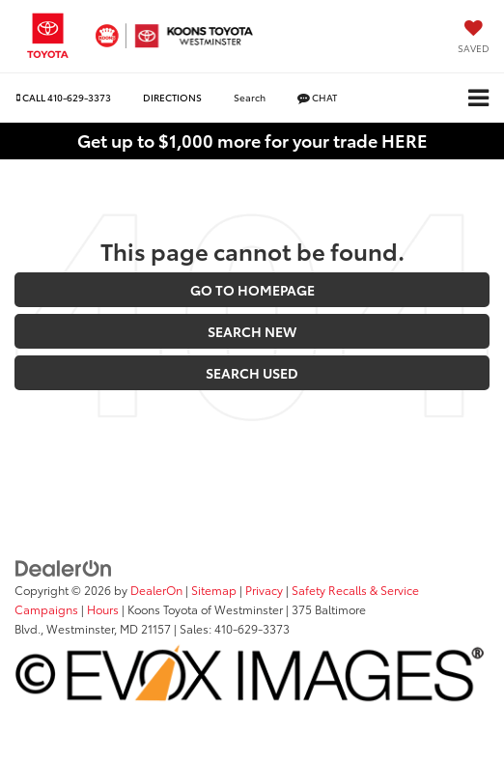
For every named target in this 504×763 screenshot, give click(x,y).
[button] (63, 97)
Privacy (264, 589)
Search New (252, 331)
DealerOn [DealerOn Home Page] (156, 589)
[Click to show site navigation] (478, 98)
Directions (172, 97)
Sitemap (214, 589)
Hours (103, 609)
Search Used (252, 372)
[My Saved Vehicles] (474, 38)
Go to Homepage (252, 289)
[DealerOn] (63, 566)
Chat (317, 97)
